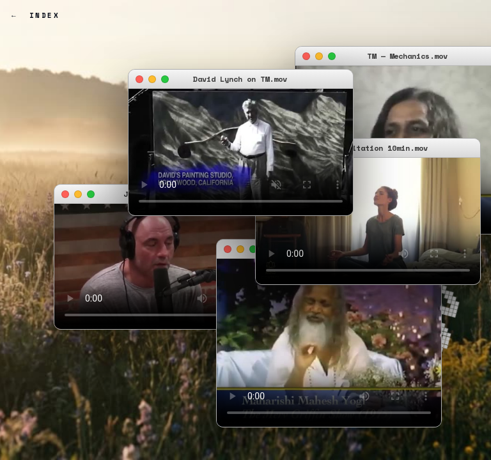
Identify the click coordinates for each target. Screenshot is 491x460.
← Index (35, 15)
